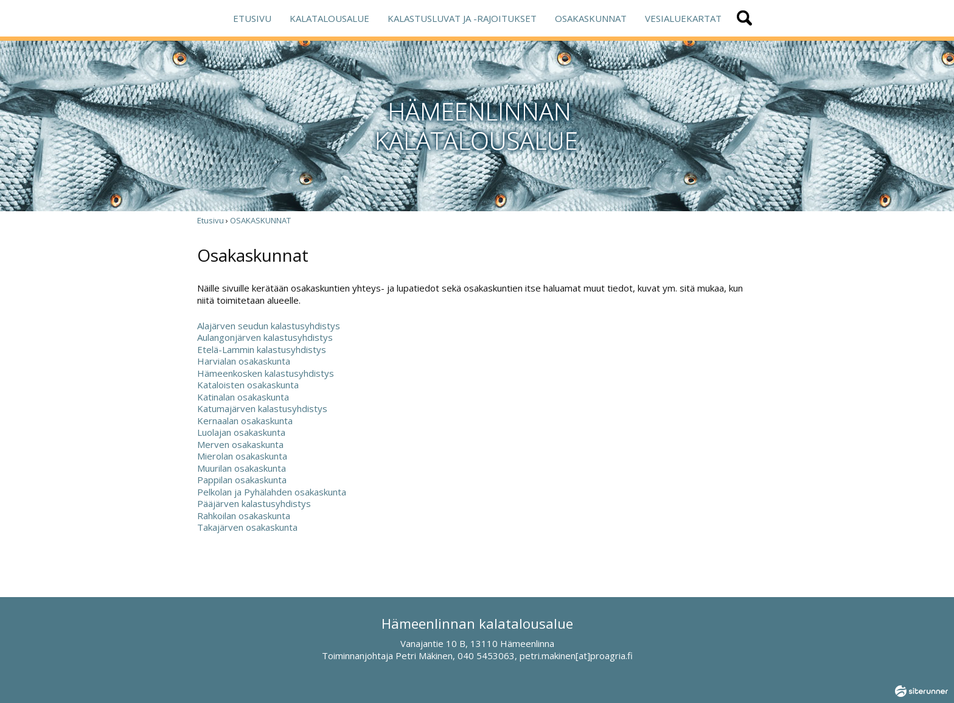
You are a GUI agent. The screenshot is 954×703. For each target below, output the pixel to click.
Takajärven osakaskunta (247, 527)
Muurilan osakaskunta (241, 468)
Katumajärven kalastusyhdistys (262, 408)
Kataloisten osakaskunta (248, 385)
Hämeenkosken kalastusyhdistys (265, 373)
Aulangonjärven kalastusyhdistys (265, 337)
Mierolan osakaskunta (242, 456)
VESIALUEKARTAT (683, 18)
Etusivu (210, 220)
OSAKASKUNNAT (591, 18)
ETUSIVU (252, 18)
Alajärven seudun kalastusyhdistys (268, 326)
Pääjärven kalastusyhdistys (254, 503)
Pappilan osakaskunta (242, 480)
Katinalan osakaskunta (243, 397)
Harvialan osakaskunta (243, 361)
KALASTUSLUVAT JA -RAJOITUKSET (462, 18)
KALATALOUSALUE (329, 18)
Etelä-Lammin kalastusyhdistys (261, 349)
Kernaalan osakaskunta (245, 420)
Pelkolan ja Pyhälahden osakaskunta (271, 492)
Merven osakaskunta (240, 444)
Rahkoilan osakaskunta (243, 515)
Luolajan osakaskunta (241, 432)
